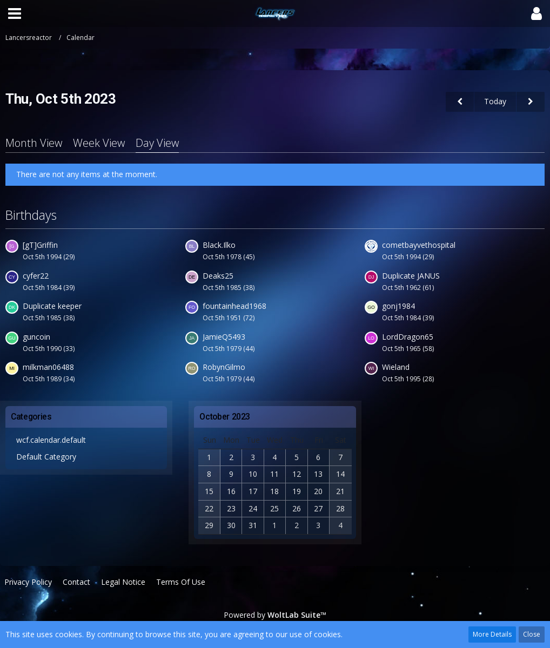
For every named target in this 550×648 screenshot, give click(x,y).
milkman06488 (48, 367)
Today (495, 101)
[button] (14, 13)
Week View (99, 143)
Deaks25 (218, 276)
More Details (492, 634)
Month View (33, 143)
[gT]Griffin (40, 245)
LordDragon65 (407, 337)
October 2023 (224, 416)
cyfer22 (36, 276)
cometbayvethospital (418, 245)
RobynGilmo (224, 367)
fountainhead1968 (234, 306)
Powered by (275, 615)
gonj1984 (398, 306)
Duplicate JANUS (411, 276)
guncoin (36, 337)
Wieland (396, 367)
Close (531, 634)
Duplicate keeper (52, 306)
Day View (157, 143)
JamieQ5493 (224, 337)
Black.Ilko (219, 245)
